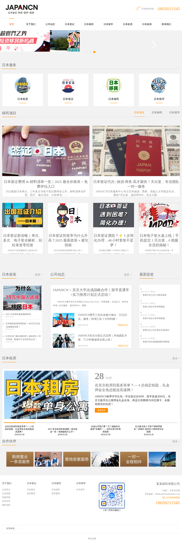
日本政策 (147, 24)
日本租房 (127, 24)
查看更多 (101, 410)
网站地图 (92, 538)
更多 (39, 274)
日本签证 (69, 24)
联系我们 (166, 24)
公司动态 (50, 24)
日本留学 (108, 24)
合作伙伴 (6, 501)
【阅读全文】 (123, 325)
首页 (11, 24)
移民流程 (6, 505)
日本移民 (89, 24)
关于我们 (31, 24)
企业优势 (6, 493)
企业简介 (6, 490)
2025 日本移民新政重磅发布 (18, 314)
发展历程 (6, 497)
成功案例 (31, 493)
